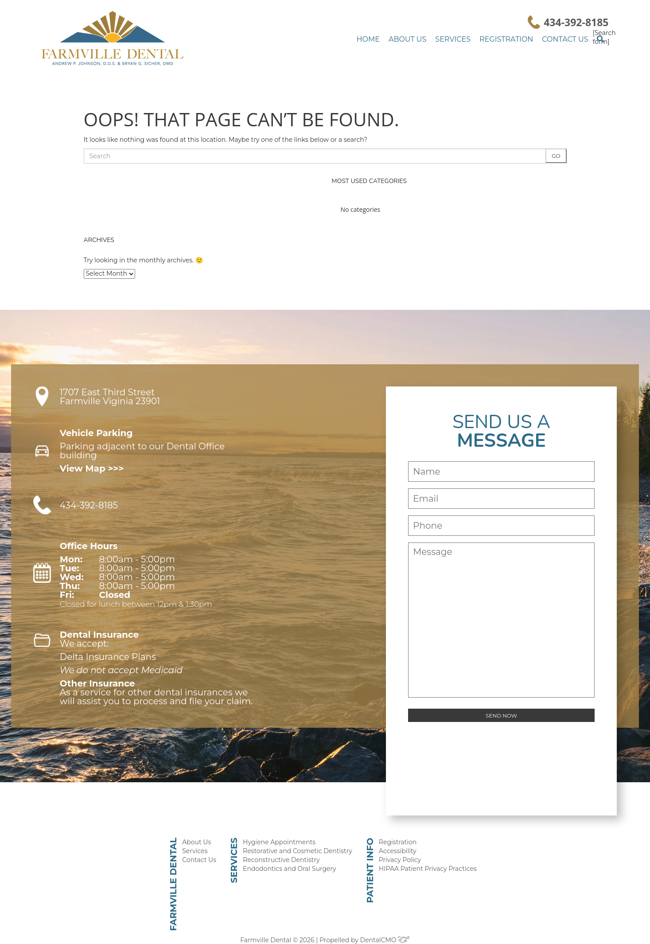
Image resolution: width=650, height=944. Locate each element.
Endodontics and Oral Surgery (293, 859)
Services (463, 39)
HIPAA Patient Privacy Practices (422, 859)
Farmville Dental (183, 873)
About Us (422, 39)
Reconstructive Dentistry (285, 850)
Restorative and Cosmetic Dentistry (300, 841)
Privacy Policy (397, 850)
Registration (511, 39)
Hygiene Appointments (283, 831)
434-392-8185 (576, 22)
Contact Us (566, 39)
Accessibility (395, 841)
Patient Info (368, 858)
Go (556, 155)
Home (385, 39)
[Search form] (602, 36)
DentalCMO (381, 928)
